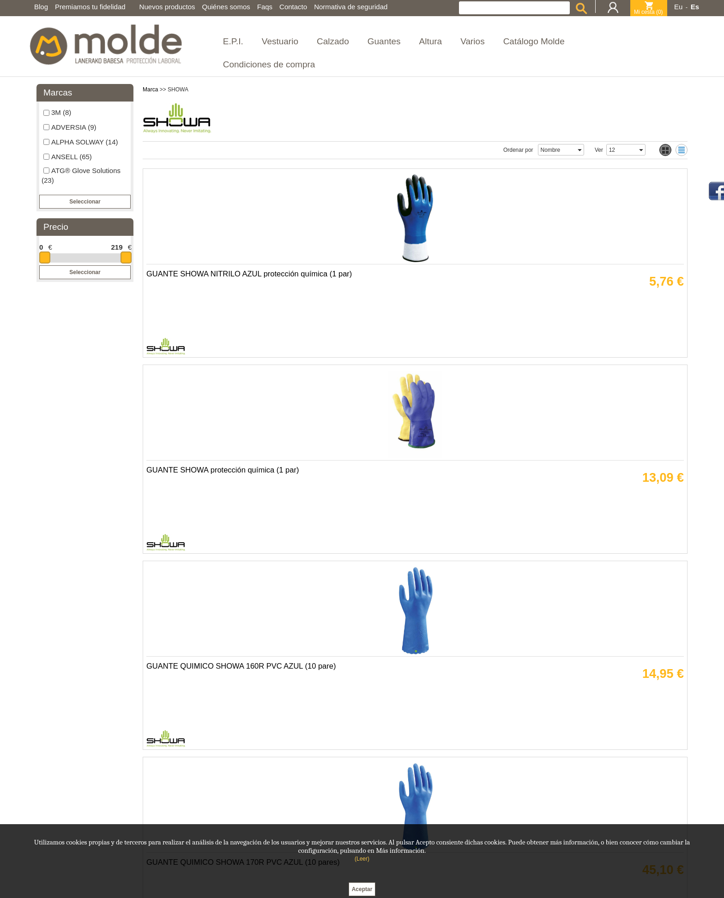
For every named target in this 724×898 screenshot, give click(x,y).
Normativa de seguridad (350, 7)
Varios (472, 41)
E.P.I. (233, 41)
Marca (150, 89)
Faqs (264, 7)
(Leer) (362, 859)
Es (695, 7)
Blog (41, 7)
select (579, 150)
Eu (678, 7)
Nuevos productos (167, 7)
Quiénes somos (226, 7)
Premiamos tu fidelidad (90, 7)
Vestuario (280, 41)
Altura (430, 41)
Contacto (293, 7)
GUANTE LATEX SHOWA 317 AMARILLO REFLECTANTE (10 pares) (468, 701)
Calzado (333, 41)
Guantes (384, 41)
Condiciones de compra (269, 64)
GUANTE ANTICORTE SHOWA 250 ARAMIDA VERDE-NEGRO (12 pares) (204, 507)
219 (116, 247)
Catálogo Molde (534, 41)
